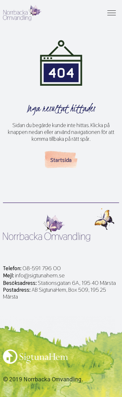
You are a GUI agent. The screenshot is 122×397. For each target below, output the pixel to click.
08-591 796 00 (41, 268)
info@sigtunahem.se (40, 275)
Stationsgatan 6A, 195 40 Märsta (77, 283)
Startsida (61, 160)
